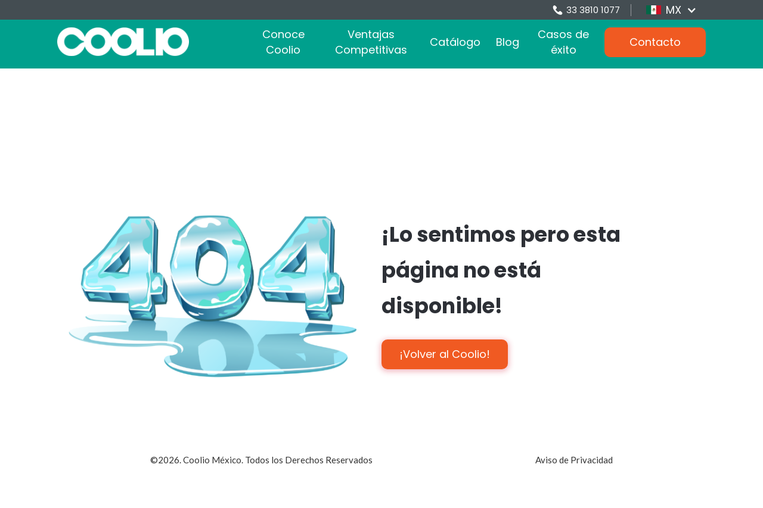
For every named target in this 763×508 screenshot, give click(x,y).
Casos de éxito (563, 42)
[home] (123, 41)
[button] (671, 10)
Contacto (655, 42)
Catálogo (455, 42)
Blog (507, 42)
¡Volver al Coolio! (444, 354)
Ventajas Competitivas (371, 42)
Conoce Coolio (283, 42)
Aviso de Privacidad (574, 459)
